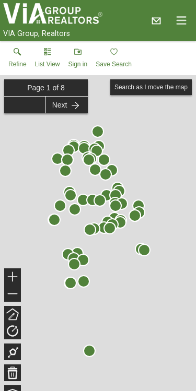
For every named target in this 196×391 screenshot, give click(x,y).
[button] (47, 60)
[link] (17, 60)
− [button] (12, 294)
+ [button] (12, 277)
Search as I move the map (151, 87)
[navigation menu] (181, 20)
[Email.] (156, 20)
